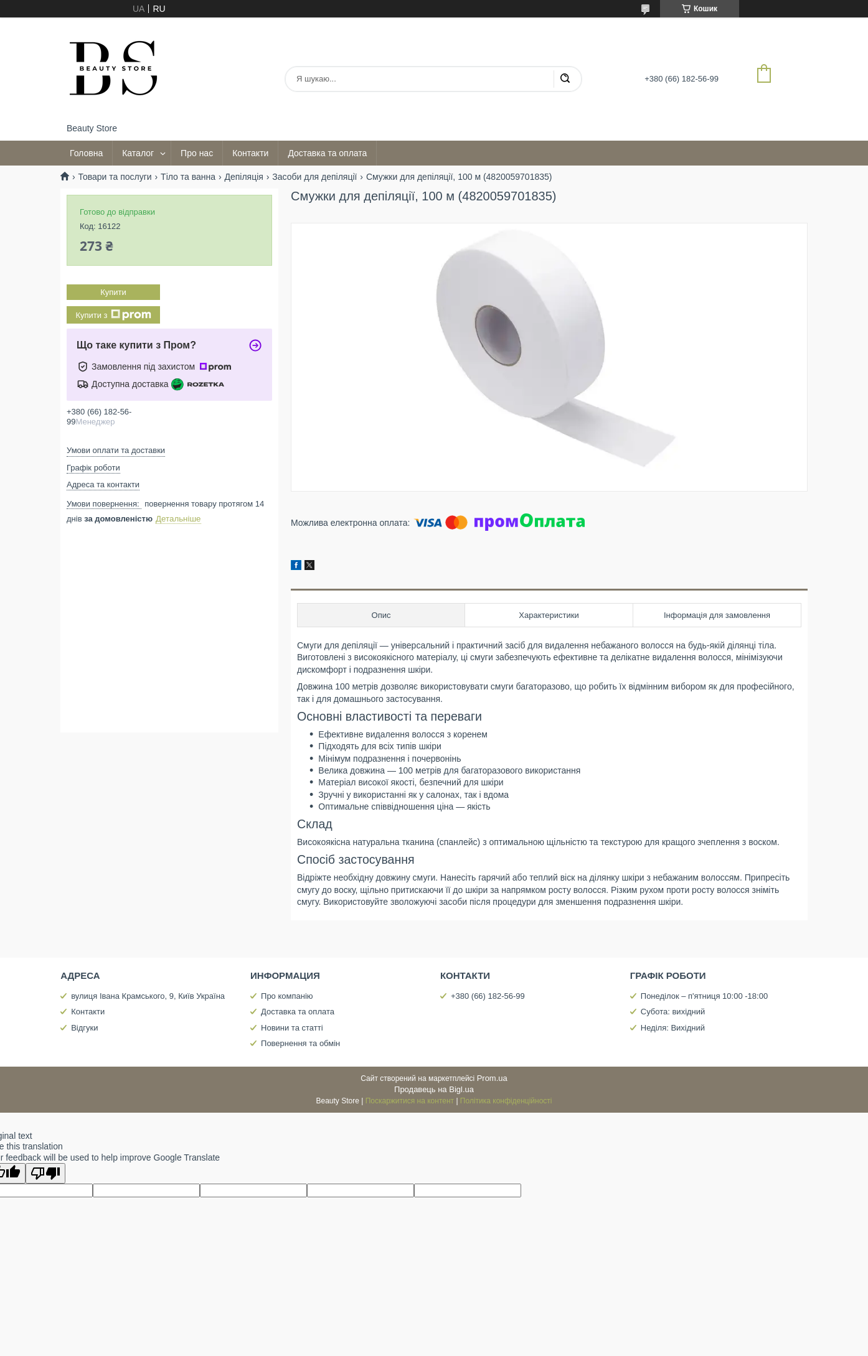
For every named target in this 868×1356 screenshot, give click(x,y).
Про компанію (287, 996)
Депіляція (243, 177)
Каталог (138, 153)
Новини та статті (292, 1027)
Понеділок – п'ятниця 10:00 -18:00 (704, 996)
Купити (113, 292)
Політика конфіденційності (506, 1100)
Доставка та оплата (327, 153)
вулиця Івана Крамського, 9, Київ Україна (148, 996)
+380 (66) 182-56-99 (488, 996)
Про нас (197, 153)
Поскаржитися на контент (410, 1100)
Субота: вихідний (673, 1011)
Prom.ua (492, 1078)
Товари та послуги (114, 177)
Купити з (113, 314)
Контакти (250, 153)
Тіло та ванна (188, 177)
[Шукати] (565, 79)
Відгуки (84, 1027)
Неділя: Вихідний (673, 1027)
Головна (86, 153)
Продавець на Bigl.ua (434, 1089)
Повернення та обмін (300, 1043)
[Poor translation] (45, 1173)
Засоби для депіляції (314, 177)
